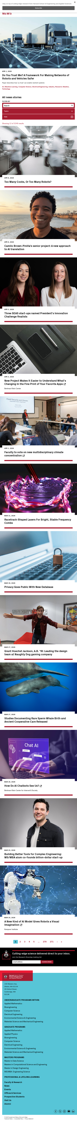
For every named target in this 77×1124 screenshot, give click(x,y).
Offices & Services (12, 1093)
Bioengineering (10, 1007)
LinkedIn (73, 1111)
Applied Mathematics (13, 1004)
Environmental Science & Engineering (20, 1018)
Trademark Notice (8, 1119)
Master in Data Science (14, 1061)
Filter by (6, 101)
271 (52, 942)
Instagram (64, 1111)
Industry (51, 87)
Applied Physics (11, 1034)
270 (45, 942)
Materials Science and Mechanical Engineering (23, 1022)
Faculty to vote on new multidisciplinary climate (33, 453)
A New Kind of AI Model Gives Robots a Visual (31, 922)
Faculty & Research (13, 1082)
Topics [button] (6, 111)
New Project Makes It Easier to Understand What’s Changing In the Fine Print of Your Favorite (35, 382)
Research (58, 87)
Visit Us (7, 1100)
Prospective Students (14, 1097)
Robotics (66, 87)
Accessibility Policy (18, 1119)
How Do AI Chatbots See (23, 785)
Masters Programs (14, 1057)
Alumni (7, 1104)
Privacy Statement (29, 1119)
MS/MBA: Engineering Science (17, 1072)
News (6, 1086)
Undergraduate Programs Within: (22, 1000)
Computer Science (24, 87)
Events (7, 1089)
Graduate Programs (14, 1027)
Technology (6, 89)
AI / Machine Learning (10, 87)
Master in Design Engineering (16, 1068)
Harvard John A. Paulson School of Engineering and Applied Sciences (17, 977)
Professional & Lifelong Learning (22, 1077)
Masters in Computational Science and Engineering (25, 1064)
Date (5, 117)
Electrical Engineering (40, 87)
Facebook (55, 1111)
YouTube (68, 1111)
